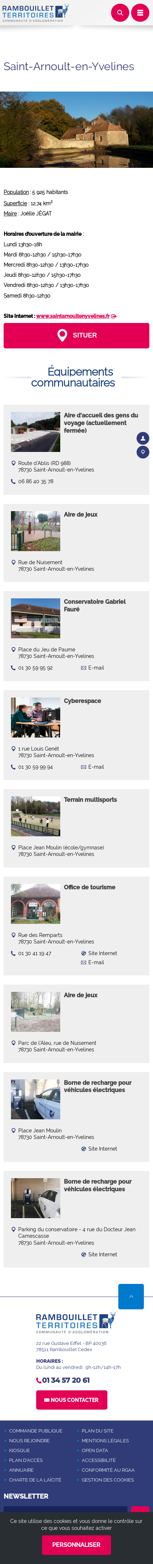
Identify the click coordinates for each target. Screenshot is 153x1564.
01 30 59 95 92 (35, 668)
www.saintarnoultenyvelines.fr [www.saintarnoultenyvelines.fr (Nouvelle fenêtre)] (73, 316)
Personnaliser (76, 1544)
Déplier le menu (140, 13)
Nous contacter (74, 1400)
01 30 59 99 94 (35, 767)
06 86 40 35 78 (35, 481)
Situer (84, 335)
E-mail (96, 668)
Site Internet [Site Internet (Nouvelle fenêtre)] (102, 953)
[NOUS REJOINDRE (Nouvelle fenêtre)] (39, 1440)
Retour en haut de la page (131, 1296)
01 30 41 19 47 (34, 953)
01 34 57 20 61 (65, 1380)
